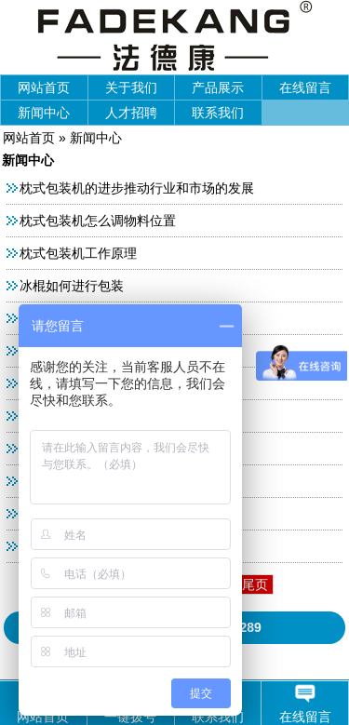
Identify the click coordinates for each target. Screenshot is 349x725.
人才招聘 (131, 112)
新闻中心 (44, 112)
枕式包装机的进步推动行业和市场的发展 (137, 188)
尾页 (255, 584)
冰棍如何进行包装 (72, 285)
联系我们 (218, 112)
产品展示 (218, 87)
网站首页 (44, 87)
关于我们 (131, 87)
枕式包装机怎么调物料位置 (98, 220)
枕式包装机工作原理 (78, 253)
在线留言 (305, 87)
